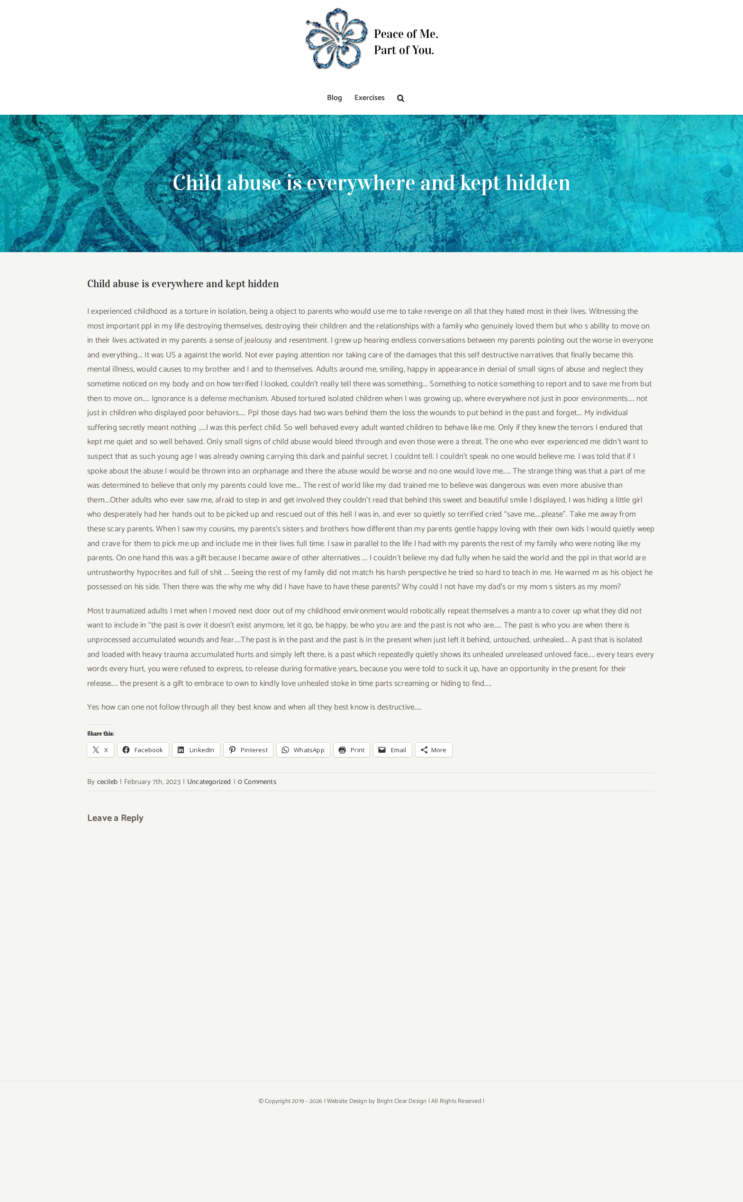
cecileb (107, 782)
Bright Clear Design (402, 1101)
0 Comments (257, 782)
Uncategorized (209, 782)
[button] (400, 98)
